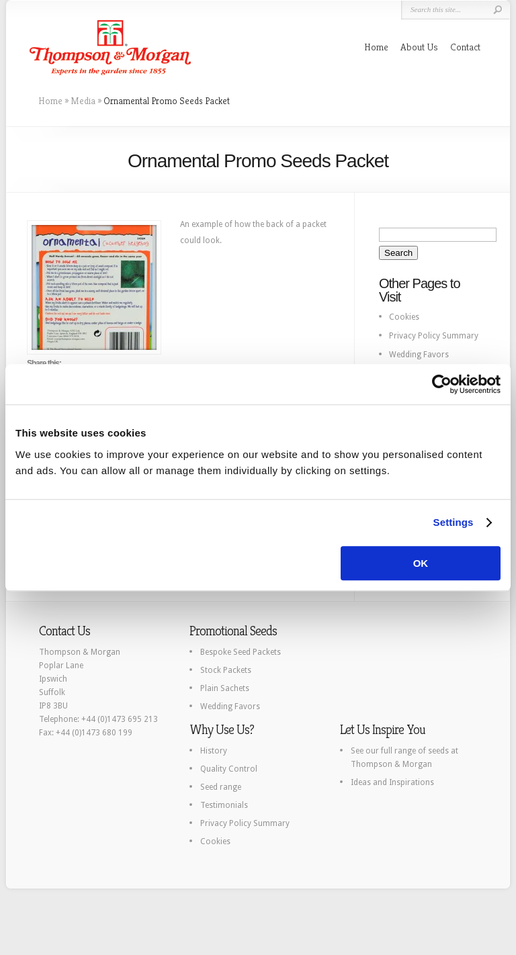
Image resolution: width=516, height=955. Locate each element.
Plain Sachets (224, 688)
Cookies (404, 317)
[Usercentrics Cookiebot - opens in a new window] (442, 384)
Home (376, 46)
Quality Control (228, 769)
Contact (465, 46)
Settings (453, 522)
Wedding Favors (419, 354)
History (213, 751)
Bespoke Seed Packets (240, 652)
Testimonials (224, 805)
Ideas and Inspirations (392, 782)
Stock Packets (225, 670)
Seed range (220, 787)
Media (83, 101)
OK (421, 563)
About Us (419, 46)
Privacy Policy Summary (433, 335)
